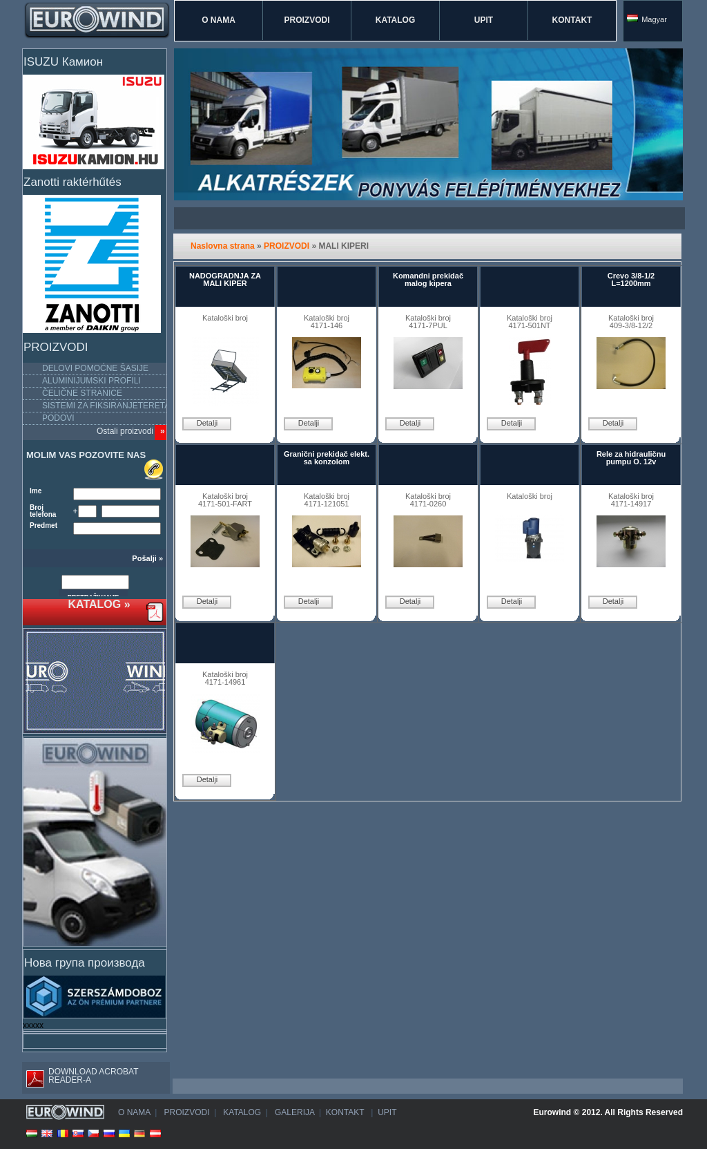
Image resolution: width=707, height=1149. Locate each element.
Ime (35, 491)
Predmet (43, 525)
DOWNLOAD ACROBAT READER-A (80, 1077)
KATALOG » (99, 604)
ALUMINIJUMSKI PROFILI (91, 381)
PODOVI (58, 418)
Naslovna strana (223, 246)
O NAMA (218, 20)
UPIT (483, 20)
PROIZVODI (306, 20)
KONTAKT (572, 20)
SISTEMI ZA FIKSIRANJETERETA (106, 405)
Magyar (647, 19)
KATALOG (396, 20)
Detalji (207, 423)
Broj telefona (43, 511)
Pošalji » (147, 558)
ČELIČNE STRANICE (82, 393)
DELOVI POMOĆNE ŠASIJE (95, 368)
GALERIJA (294, 1112)
